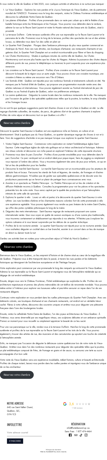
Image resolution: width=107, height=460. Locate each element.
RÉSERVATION (20, 6)
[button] (8, 6)
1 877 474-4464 (91, 6)
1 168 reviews (77, 408)
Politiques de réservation (53, 450)
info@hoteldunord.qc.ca (78, 428)
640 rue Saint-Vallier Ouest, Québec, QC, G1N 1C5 (20, 411)
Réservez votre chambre (17, 123)
